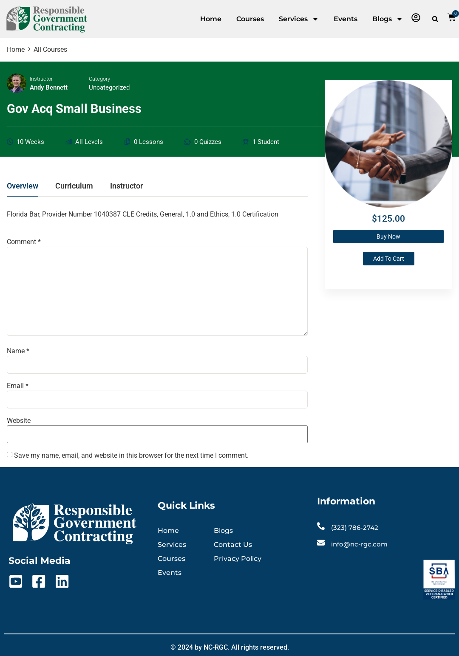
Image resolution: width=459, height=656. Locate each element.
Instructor (41, 79)
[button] (435, 19)
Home (210, 19)
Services (299, 19)
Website (19, 420)
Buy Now (388, 236)
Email (17, 386)
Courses (250, 19)
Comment (24, 242)
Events (345, 19)
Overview (22, 186)
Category (99, 79)
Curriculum (74, 186)
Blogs (387, 19)
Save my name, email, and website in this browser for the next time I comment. (131, 455)
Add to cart (388, 258)
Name (18, 351)
